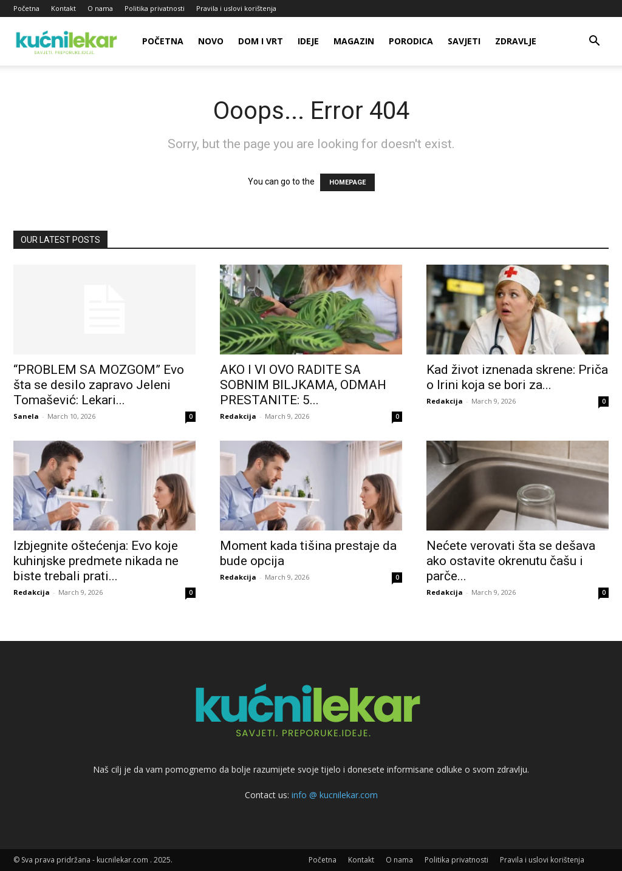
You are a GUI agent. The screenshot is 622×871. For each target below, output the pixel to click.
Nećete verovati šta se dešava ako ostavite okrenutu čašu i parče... (510, 560)
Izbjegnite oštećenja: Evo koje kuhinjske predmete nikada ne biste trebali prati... (96, 560)
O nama (100, 8)
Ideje (308, 41)
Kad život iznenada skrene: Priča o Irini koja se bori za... (517, 377)
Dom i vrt (260, 41)
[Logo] (68, 41)
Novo (211, 41)
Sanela (26, 416)
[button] (594, 42)
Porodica (411, 41)
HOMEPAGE (347, 182)
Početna (26, 8)
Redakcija (238, 416)
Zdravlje (515, 41)
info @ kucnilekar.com (335, 795)
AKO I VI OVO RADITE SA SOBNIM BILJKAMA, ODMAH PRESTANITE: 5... (303, 384)
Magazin (353, 41)
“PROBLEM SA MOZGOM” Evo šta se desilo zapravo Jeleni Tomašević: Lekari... (98, 384)
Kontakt (63, 8)
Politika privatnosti (155, 8)
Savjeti (464, 41)
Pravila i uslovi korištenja (236, 8)
